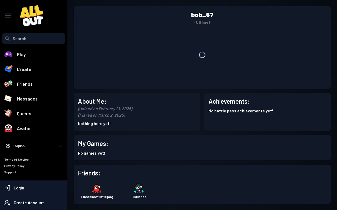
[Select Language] (33, 146)
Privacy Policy (14, 166)
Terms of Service (16, 159)
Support (10, 172)
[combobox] (33, 38)
